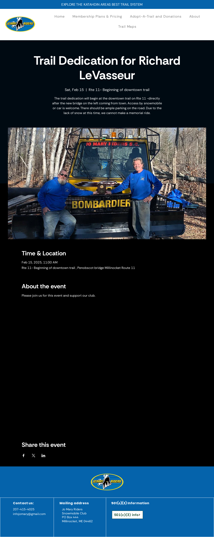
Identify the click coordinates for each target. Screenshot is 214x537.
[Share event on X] (33, 455)
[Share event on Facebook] (24, 455)
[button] (156, 16)
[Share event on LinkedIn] (43, 455)
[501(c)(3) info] (127, 515)
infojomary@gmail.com (29, 514)
